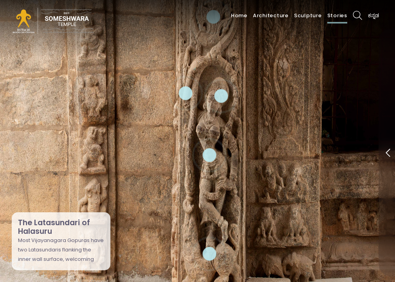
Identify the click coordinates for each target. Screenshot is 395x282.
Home (239, 15)
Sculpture (308, 15)
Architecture (271, 15)
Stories (337, 15)
